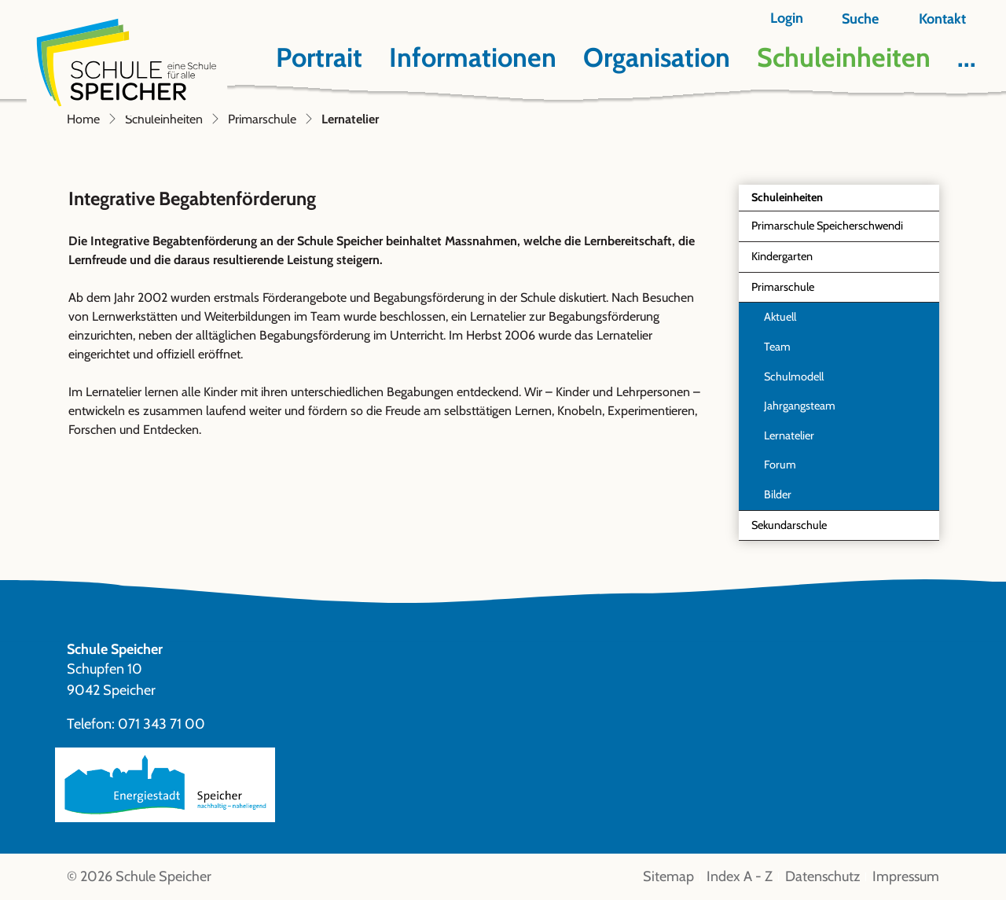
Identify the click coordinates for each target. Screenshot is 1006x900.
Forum (780, 464)
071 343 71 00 (161, 724)
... (966, 57)
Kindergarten (782, 256)
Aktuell (780, 317)
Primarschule (782, 287)
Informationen (472, 57)
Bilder (777, 494)
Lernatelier (800, 439)
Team (777, 347)
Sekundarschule (789, 525)
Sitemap (668, 876)
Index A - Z (740, 876)
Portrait (319, 57)
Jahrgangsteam (799, 406)
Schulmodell (794, 376)
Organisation (656, 57)
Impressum (905, 876)
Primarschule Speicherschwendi (827, 226)
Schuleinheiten (844, 57)
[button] (851, 19)
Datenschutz (822, 876)
